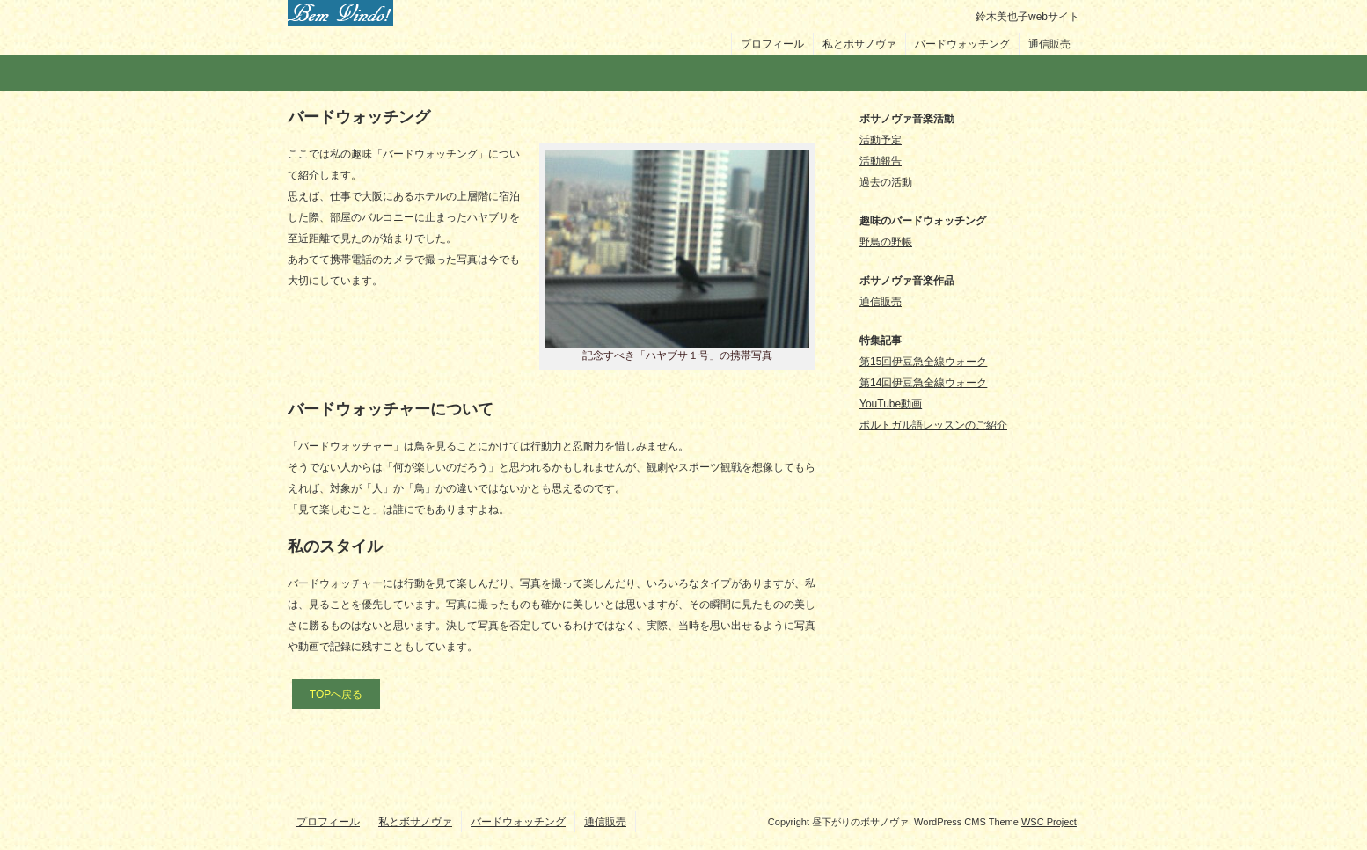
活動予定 (880, 140)
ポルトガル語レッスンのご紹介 (933, 425)
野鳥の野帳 (885, 242)
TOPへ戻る (336, 694)
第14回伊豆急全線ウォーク (923, 383)
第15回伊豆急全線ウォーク (923, 361)
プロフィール (772, 44)
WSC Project (1049, 822)
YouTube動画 (890, 404)
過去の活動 (885, 182)
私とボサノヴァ (859, 44)
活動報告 (880, 161)
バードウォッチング (962, 44)
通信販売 (1049, 44)
